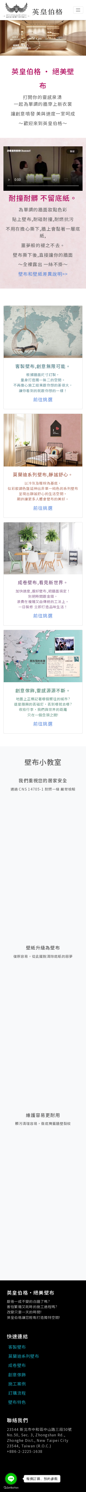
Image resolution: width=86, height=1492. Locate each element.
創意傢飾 (17, 1374)
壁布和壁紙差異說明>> (43, 273)
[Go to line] (11, 1478)
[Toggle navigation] (78, 10)
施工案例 (17, 1384)
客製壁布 (17, 1347)
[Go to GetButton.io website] (11, 1487)
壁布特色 (17, 1402)
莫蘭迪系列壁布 (23, 1356)
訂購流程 (17, 1393)
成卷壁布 (17, 1365)
